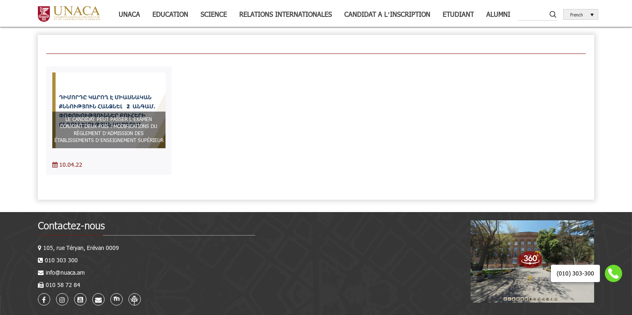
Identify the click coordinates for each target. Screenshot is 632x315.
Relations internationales (285, 14)
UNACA (129, 14)
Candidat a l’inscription (387, 14)
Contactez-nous (71, 225)
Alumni (498, 14)
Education (170, 14)
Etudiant (458, 14)
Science (214, 14)
